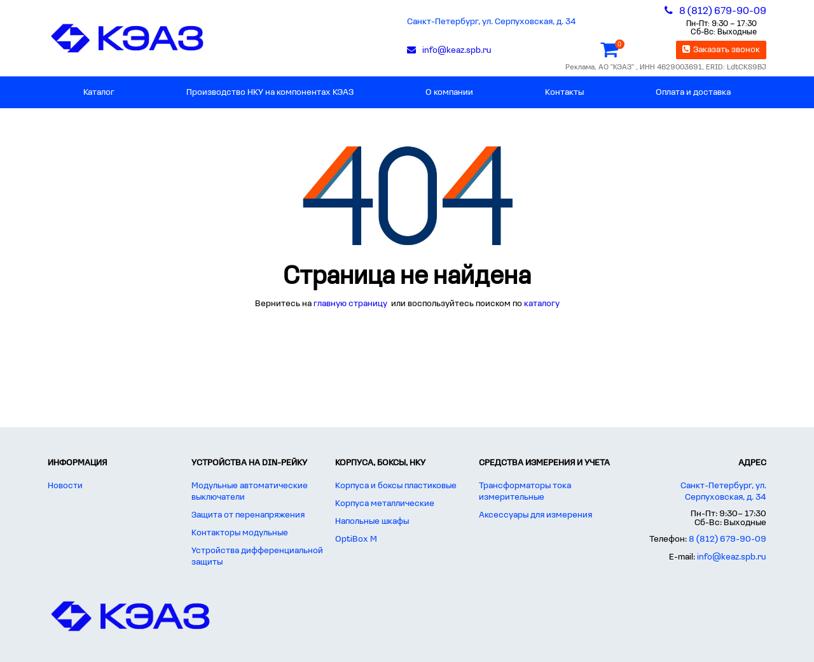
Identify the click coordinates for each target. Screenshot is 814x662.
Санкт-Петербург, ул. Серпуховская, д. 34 (491, 22)
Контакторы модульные (239, 533)
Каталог (98, 92)
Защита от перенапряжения (248, 515)
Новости (65, 486)
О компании (449, 92)
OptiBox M (356, 539)
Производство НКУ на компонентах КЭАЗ (270, 92)
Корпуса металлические (384, 504)
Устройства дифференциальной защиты (257, 556)
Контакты (564, 92)
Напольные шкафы (372, 521)
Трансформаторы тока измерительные (525, 491)
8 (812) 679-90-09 (727, 539)
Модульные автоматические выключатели (249, 491)
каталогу (542, 304)
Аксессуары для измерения (535, 515)
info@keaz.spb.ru (731, 557)
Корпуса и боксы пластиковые (396, 486)
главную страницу (351, 304)
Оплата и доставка (693, 92)
